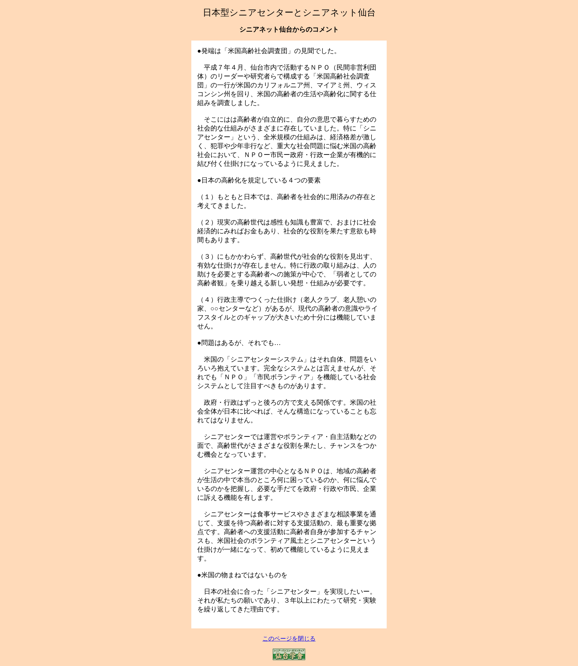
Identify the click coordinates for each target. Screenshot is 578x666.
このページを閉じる (289, 638)
